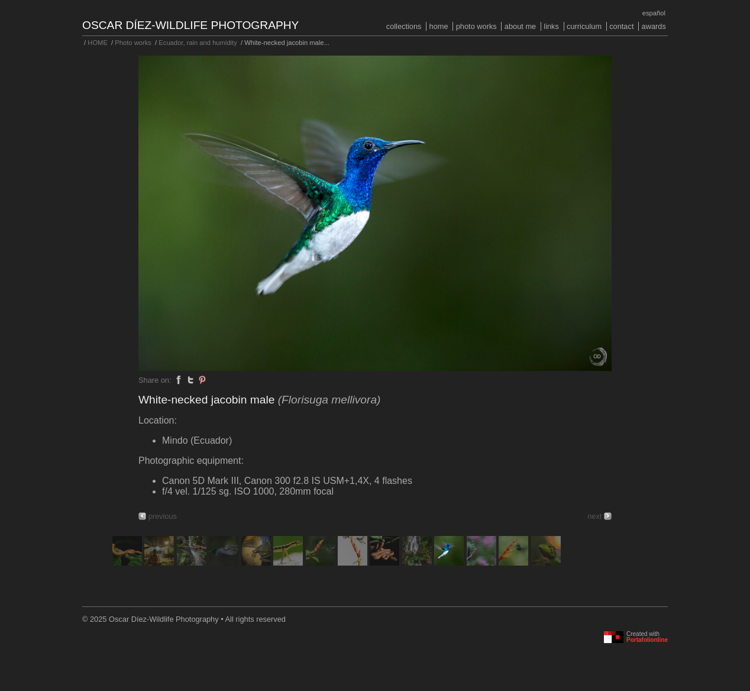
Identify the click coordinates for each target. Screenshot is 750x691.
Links (551, 26)
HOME (438, 26)
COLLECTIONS (404, 26)
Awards (654, 26)
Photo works (476, 26)
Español (653, 13)
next (594, 516)
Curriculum (584, 26)
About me (520, 26)
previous (162, 516)
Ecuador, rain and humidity (198, 42)
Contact (621, 26)
